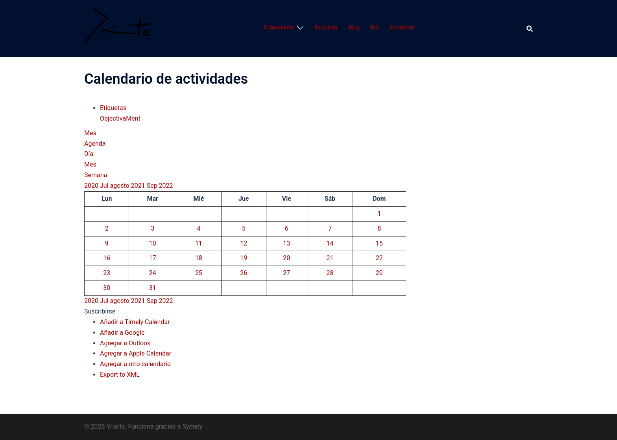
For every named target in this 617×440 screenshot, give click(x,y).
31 (152, 288)
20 (286, 258)
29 (379, 273)
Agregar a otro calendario (135, 364)
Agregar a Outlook (125, 343)
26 (243, 273)
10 (152, 243)
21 (329, 258)
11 (198, 243)
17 (152, 258)
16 (106, 258)
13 (286, 243)
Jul (105, 185)
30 (106, 288)
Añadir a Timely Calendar (135, 322)
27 (286, 273)
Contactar (402, 27)
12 (243, 243)
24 (152, 273)
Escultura (325, 27)
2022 (166, 185)
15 (379, 243)
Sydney (192, 426)
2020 (92, 185)
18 (198, 258)
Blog (354, 27)
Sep (153, 185)
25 (198, 273)
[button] (99, 311)
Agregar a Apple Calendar (135, 353)
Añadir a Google (122, 332)
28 (329, 273)
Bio (375, 27)
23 (106, 273)
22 (379, 258)
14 (329, 243)
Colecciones (279, 27)
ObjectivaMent (120, 118)
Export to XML (120, 374)
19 (243, 258)
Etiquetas (113, 108)
